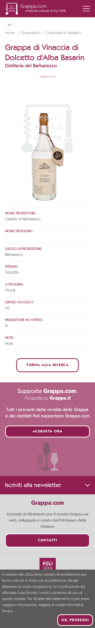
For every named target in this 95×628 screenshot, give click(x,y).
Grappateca (31, 33)
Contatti (47, 540)
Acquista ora (48, 431)
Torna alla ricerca (47, 365)
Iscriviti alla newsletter (47, 485)
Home (10, 33)
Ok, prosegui (75, 620)
